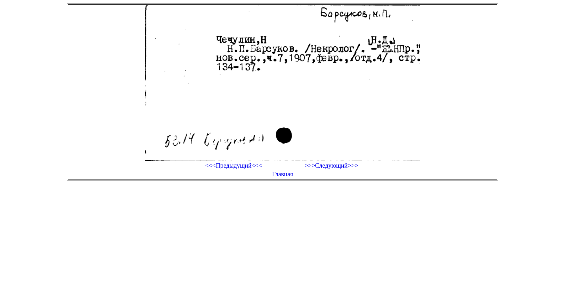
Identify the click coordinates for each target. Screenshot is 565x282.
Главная (282, 174)
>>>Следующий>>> (331, 165)
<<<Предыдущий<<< (233, 165)
